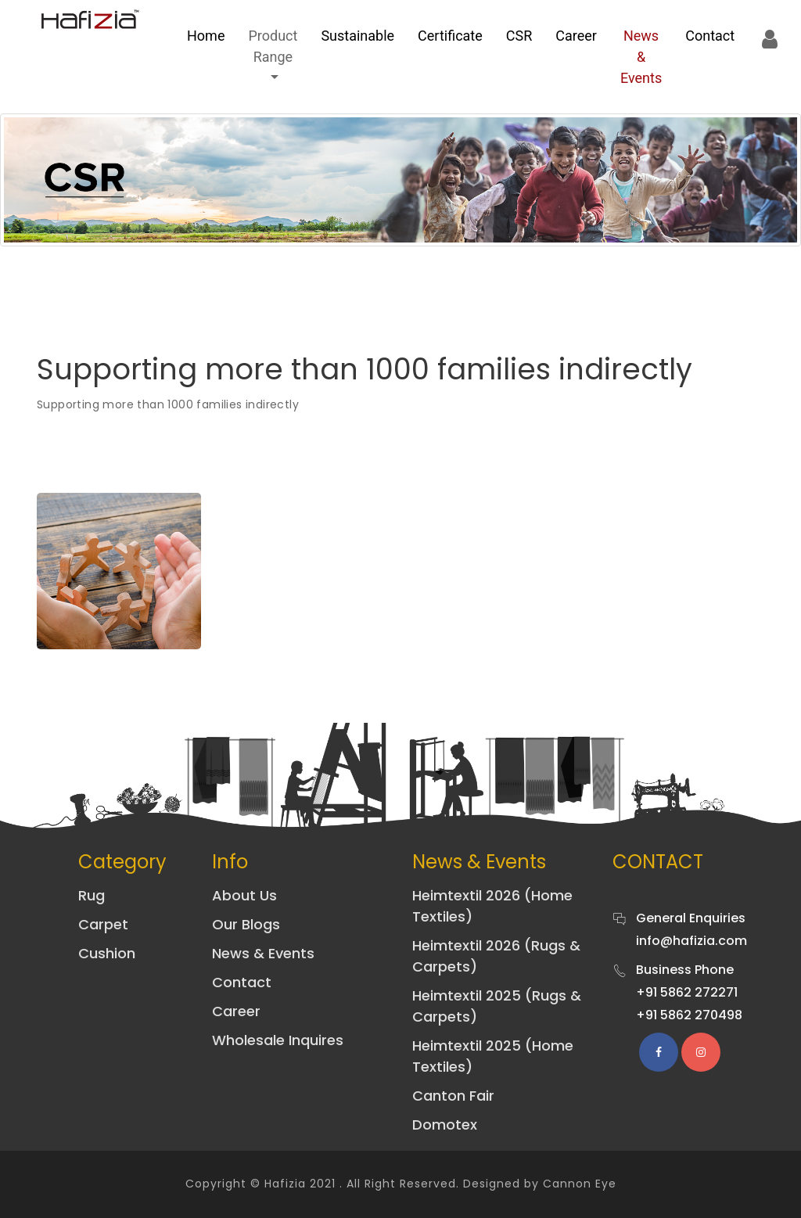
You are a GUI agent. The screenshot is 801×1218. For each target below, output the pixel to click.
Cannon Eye (579, 1183)
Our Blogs (246, 924)
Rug (91, 895)
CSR (519, 35)
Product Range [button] (272, 46)
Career (576, 35)
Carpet (103, 924)
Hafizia (285, 1183)
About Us (244, 895)
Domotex (444, 1124)
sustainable (357, 35)
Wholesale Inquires (277, 1040)
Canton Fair (453, 1095)
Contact (710, 35)
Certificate (450, 35)
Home (205, 35)
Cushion (106, 953)
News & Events (641, 56)
